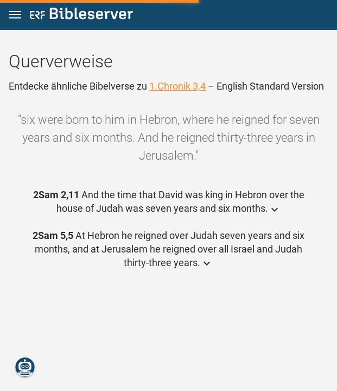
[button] (15, 15)
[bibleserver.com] (81, 15)
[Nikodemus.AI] (25, 367)
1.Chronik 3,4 (177, 86)
